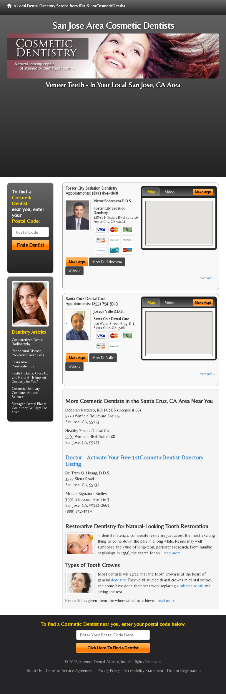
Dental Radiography (27, 342)
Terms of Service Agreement (70, 670)
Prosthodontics (23, 366)
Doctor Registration (184, 670)
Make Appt (77, 262)
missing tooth (191, 585)
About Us (34, 670)
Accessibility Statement (143, 670)
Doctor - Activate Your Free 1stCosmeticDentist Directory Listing (134, 460)
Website (74, 271)
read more (172, 553)
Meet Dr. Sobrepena (107, 262)
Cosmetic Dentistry (26, 389)
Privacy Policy (109, 670)
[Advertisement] (113, 135)
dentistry (118, 580)
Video (170, 192)
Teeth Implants (22, 373)
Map (151, 192)
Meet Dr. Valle (103, 358)
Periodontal (20, 351)
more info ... (208, 278)
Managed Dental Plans (28, 404)
